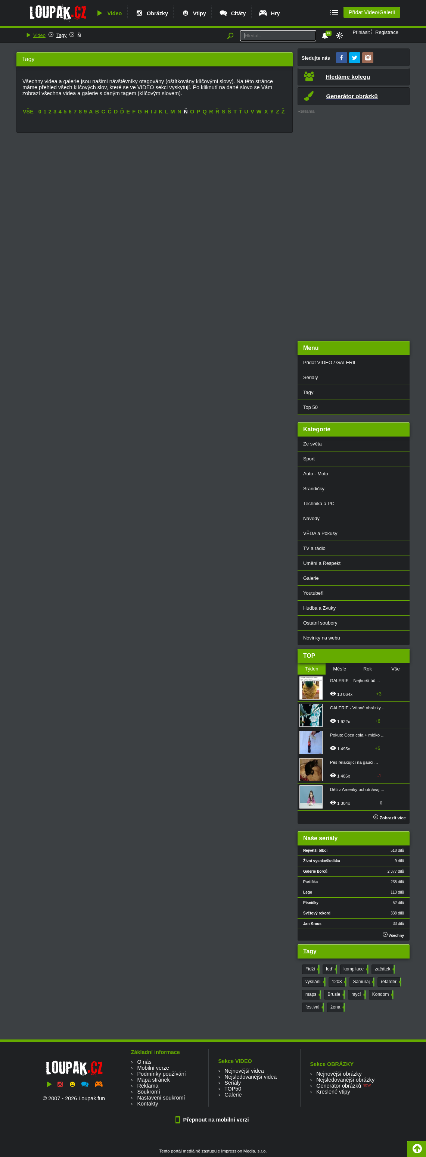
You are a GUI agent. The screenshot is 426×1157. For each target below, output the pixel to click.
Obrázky (151, 13)
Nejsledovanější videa (250, 1077)
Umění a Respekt (322, 563)
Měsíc (339, 669)
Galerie (311, 578)
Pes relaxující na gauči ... (354, 762)
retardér (390, 982)
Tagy (61, 35)
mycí (357, 994)
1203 (338, 982)
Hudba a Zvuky (319, 608)
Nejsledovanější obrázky (345, 1080)
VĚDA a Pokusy (320, 533)
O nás (144, 1062)
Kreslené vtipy (333, 1092)
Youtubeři (313, 593)
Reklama (147, 1086)
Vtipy (193, 13)
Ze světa (312, 444)
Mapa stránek (153, 1080)
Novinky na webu (321, 638)
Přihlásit (361, 32)
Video (108, 13)
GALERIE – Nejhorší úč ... (355, 680)
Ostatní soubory (320, 623)
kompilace (355, 969)
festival (314, 1007)
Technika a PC (319, 503)
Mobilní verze (153, 1068)
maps (312, 994)
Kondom (382, 994)
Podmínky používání (161, 1074)
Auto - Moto (315, 473)
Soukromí (148, 1092)
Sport (309, 459)
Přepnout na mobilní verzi (213, 1120)
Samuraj (363, 982)
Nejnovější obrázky (339, 1074)
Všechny (393, 935)
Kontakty (147, 1104)
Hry (269, 13)
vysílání (314, 982)
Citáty (232, 13)
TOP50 (232, 1089)
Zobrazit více (389, 818)
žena (336, 1007)
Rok (367, 669)
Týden (311, 669)
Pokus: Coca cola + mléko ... (357, 735)
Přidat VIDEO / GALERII (329, 362)
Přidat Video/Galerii (372, 12)
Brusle (335, 994)
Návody (311, 518)
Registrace (386, 32)
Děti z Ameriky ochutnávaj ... (357, 789)
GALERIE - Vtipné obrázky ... (358, 708)
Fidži (311, 969)
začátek (384, 969)
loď (331, 969)
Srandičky (313, 488)
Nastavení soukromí (161, 1098)
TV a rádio (314, 548)
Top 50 (310, 407)
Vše (395, 669)
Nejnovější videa (244, 1071)
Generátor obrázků (338, 1086)
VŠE (28, 112)
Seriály (310, 377)
